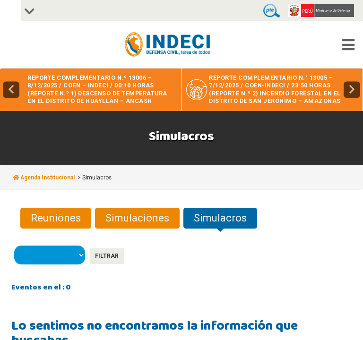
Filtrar (107, 256)
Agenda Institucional (44, 177)
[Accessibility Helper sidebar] (10, 10)
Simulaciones (137, 218)
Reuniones (56, 218)
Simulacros (220, 218)
